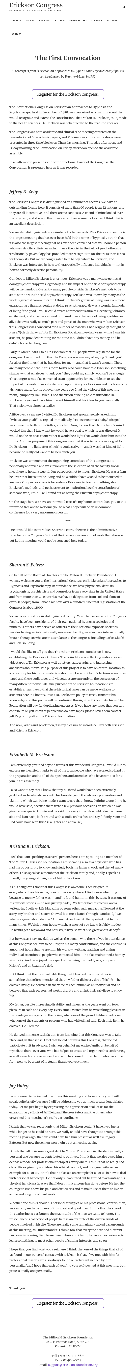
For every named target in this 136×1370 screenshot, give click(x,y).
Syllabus (112, 20)
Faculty (30, 20)
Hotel (58, 20)
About (15, 20)
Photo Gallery (78, 20)
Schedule (96, 20)
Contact (16, 34)
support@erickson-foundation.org (73, 1361)
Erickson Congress (36, 5)
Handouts (45, 20)
